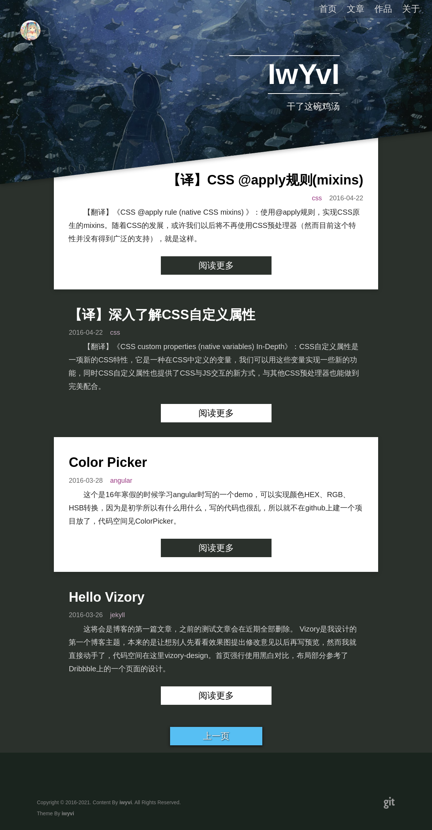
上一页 (216, 736)
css (317, 198)
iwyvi (126, 802)
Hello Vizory (106, 597)
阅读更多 (216, 265)
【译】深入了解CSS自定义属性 (162, 314)
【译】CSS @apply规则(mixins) (265, 179)
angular (121, 480)
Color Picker (108, 462)
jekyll (117, 615)
